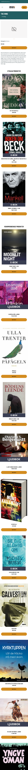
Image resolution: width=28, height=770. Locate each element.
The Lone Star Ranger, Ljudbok (14, 731)
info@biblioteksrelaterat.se (5, 1)
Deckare (7, 41)
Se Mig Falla (14, 524)
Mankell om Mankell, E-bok (14, 208)
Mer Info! (14, 47)
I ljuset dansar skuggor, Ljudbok (14, 467)
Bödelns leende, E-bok (14, 419)
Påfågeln (14, 371)
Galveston (14, 628)
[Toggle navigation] (2, 7)
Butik (24, 7)
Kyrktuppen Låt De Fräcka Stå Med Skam (14, 683)
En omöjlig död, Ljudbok (14, 314)
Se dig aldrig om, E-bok (14, 572)
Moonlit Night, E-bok (14, 266)
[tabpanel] (14, 29)
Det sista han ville (14, 110)
